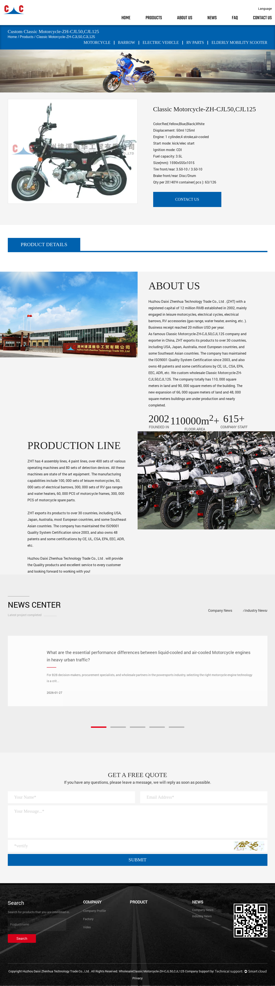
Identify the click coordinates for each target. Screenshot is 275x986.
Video (87, 927)
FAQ (235, 18)
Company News (220, 610)
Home (125, 18)
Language (265, 8)
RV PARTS (195, 42)
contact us (187, 199)
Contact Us (262, 18)
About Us (184, 18)
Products (154, 18)
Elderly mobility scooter (239, 42)
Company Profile (94, 911)
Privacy (137, 978)
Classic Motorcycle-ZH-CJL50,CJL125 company (203, 333)
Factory (88, 919)
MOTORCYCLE (97, 42)
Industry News (255, 610)
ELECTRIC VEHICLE (161, 42)
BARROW (126, 42)
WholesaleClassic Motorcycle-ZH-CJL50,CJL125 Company (158, 971)
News (212, 18)
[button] (98, 727)
